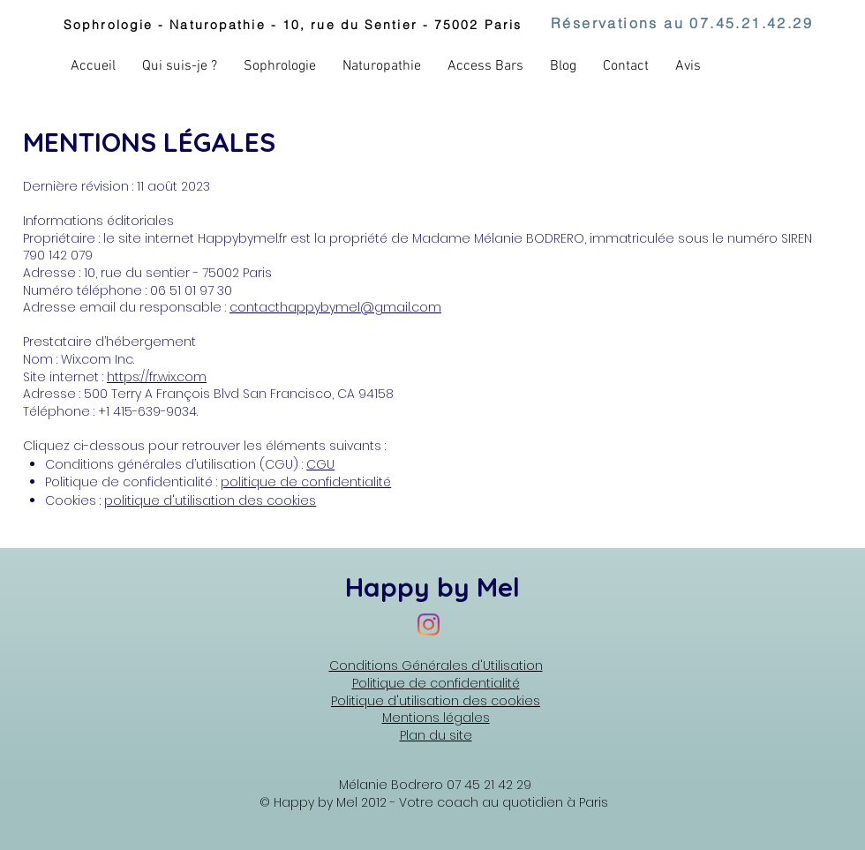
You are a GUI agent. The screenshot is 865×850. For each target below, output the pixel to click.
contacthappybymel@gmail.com (335, 307)
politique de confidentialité (306, 482)
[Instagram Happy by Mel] (428, 624)
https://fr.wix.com (157, 377)
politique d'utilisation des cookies (210, 500)
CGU (320, 464)
